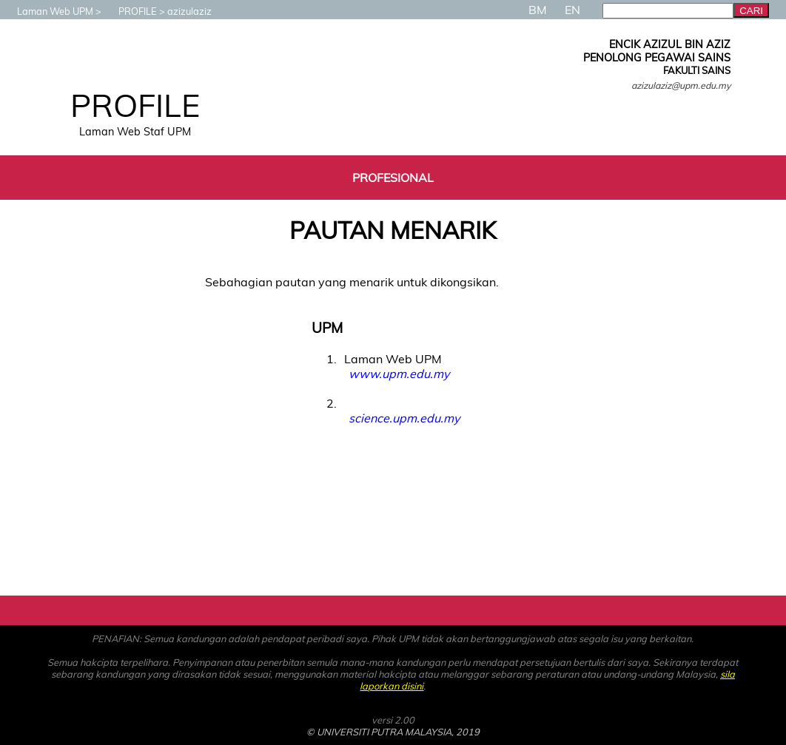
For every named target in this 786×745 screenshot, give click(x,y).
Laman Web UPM (47, 11)
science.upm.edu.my (404, 418)
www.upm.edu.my (399, 373)
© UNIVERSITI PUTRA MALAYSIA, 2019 (393, 732)
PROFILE (130, 11)
